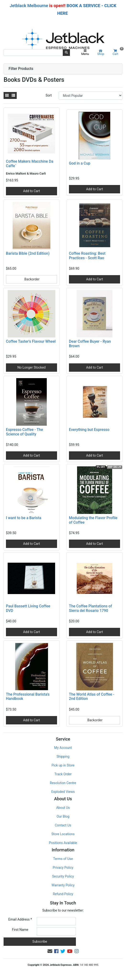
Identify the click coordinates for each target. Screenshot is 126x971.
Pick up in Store (63, 765)
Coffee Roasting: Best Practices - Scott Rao (87, 255)
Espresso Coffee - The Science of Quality (24, 431)
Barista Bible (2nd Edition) (28, 253)
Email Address (20, 919)
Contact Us (63, 825)
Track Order (63, 774)
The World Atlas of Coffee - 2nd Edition (91, 696)
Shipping (63, 756)
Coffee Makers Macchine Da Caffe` (29, 163)
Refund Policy (63, 894)
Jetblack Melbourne (29, 5)
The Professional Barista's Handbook (28, 696)
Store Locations (63, 834)
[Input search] (33, 52)
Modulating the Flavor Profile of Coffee (93, 520)
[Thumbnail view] (7, 95)
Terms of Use (63, 859)
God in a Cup (79, 163)
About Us (63, 808)
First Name (20, 930)
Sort (49, 95)
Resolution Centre (63, 783)
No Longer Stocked (31, 367)
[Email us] (49, 951)
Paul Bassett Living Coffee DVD (28, 608)
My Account (63, 748)
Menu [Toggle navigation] (85, 52)
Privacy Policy (63, 867)
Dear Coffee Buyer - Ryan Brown (90, 343)
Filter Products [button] (21, 69)
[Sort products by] (90, 95)
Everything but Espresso (89, 429)
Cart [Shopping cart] (117, 52)
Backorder (32, 279)
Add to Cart (31, 191)
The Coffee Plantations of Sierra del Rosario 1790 (90, 608)
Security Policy (63, 876)
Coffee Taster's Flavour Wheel (31, 341)
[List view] (13, 95)
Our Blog (63, 816)
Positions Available (63, 843)
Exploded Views (63, 792)
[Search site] (66, 52)
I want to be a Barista (23, 518)
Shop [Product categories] (100, 52)
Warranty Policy (63, 885)
